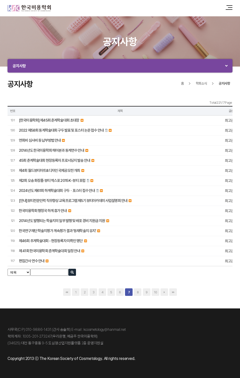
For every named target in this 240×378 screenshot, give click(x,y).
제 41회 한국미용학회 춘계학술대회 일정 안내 (49, 250)
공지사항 (19, 66)
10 (155, 292)
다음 (164, 292)
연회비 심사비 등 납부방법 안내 (40, 140)
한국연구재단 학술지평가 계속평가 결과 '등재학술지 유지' (57, 230)
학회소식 (201, 83)
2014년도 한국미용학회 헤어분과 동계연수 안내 (51, 150)
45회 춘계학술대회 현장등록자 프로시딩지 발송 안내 (54, 160)
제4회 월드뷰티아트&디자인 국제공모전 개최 (49, 170)
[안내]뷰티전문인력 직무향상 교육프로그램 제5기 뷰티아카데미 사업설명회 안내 (73, 200)
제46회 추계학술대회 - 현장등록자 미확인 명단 (51, 240)
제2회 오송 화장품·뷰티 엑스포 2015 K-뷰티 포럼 (52, 180)
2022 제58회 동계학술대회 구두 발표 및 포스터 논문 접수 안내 (61, 130)
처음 (67, 292)
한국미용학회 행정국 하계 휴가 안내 (43, 210)
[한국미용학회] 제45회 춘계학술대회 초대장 (49, 120)
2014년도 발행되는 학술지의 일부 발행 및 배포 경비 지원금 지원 (62, 220)
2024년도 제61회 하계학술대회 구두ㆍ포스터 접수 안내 (57, 190)
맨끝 (173, 292)
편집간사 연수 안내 (31, 260)
